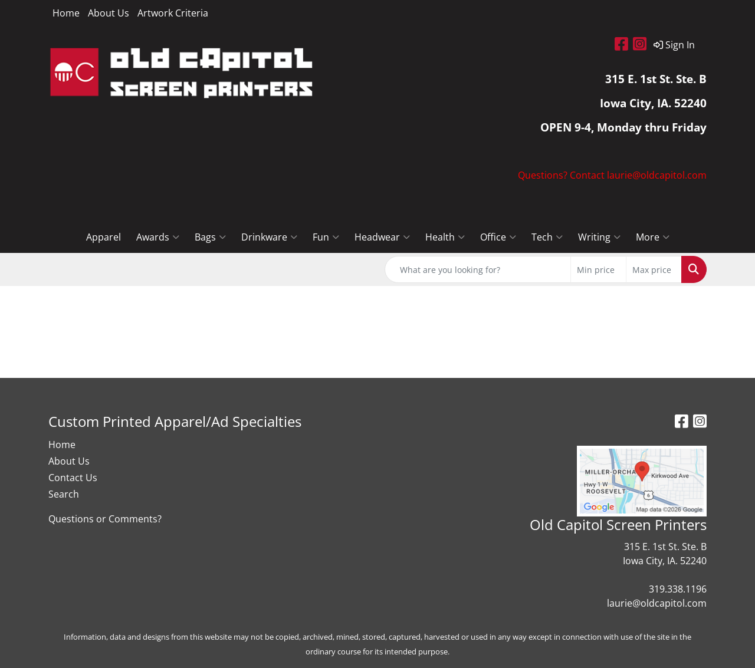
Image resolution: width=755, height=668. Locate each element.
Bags (210, 237)
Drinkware (269, 237)
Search (63, 494)
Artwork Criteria (172, 12)
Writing (599, 237)
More (652, 237)
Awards (157, 237)
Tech (547, 237)
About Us (108, 12)
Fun (326, 237)
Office (498, 237)
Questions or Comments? (105, 518)
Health (445, 237)
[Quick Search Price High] (654, 269)
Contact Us (72, 477)
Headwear (382, 237)
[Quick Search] (478, 269)
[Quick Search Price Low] (598, 269)
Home (66, 12)
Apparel (103, 237)
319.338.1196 (678, 589)
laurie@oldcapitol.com (657, 603)
